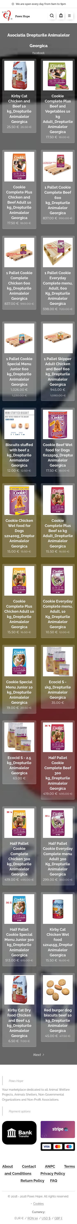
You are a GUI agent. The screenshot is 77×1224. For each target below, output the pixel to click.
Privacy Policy (52, 1173)
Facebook (38, 53)
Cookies (38, 1203)
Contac (28, 1166)
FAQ (53, 1180)
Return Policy (32, 1180)
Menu (68, 15)
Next (37, 1055)
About (7, 1166)
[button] (52, 16)
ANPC (50, 1166)
